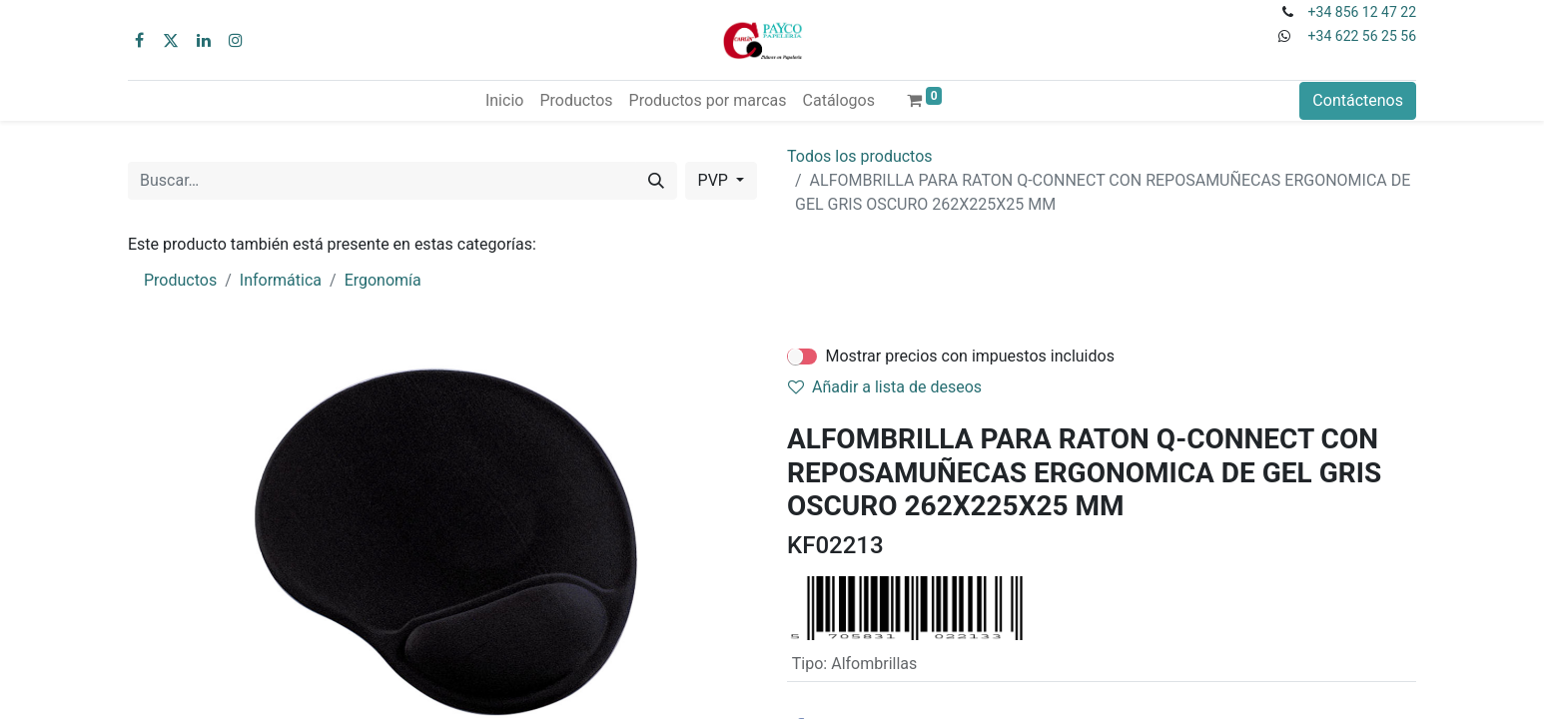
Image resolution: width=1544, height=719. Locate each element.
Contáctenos (1357, 100)
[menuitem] (504, 101)
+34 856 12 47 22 (1362, 12)
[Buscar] (656, 181)
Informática (281, 280)
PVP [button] (715, 180)
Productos (180, 280)
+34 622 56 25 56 (1362, 36)
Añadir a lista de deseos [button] (885, 386)
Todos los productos (860, 156)
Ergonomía (383, 280)
